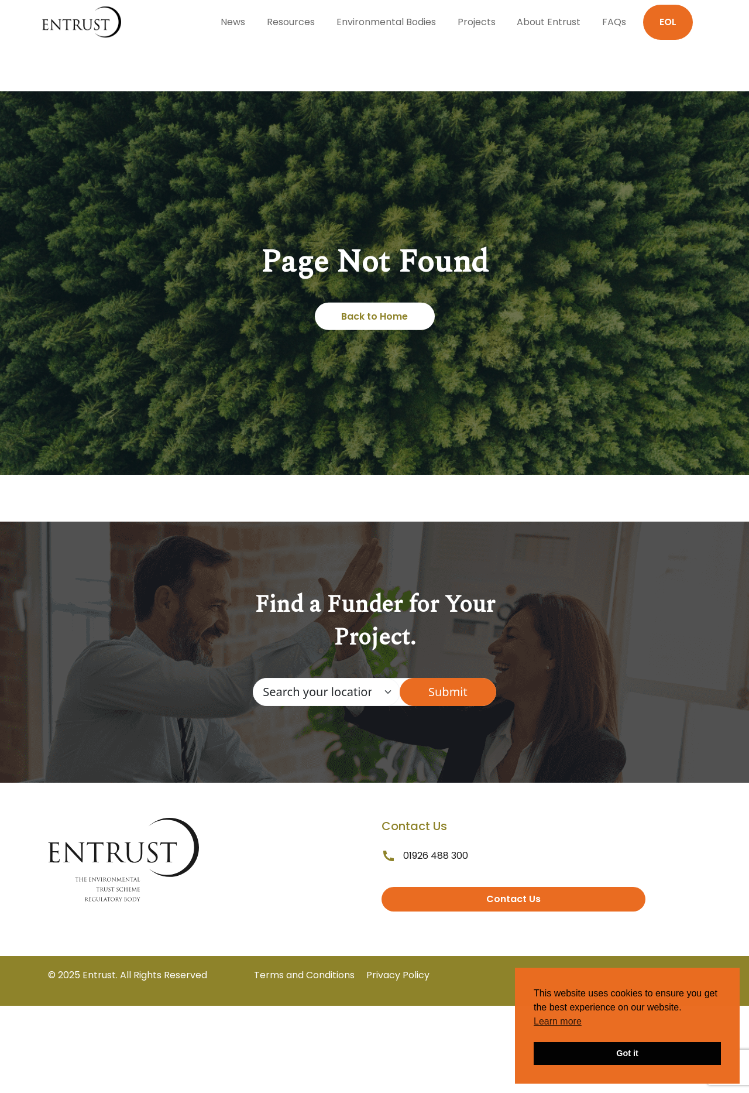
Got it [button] (627, 1053)
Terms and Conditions (304, 975)
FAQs (614, 22)
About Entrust (548, 22)
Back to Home (374, 316)
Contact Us (513, 899)
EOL (667, 22)
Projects (477, 22)
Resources (291, 22)
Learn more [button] (558, 1021)
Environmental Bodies (386, 22)
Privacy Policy (398, 975)
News (233, 22)
